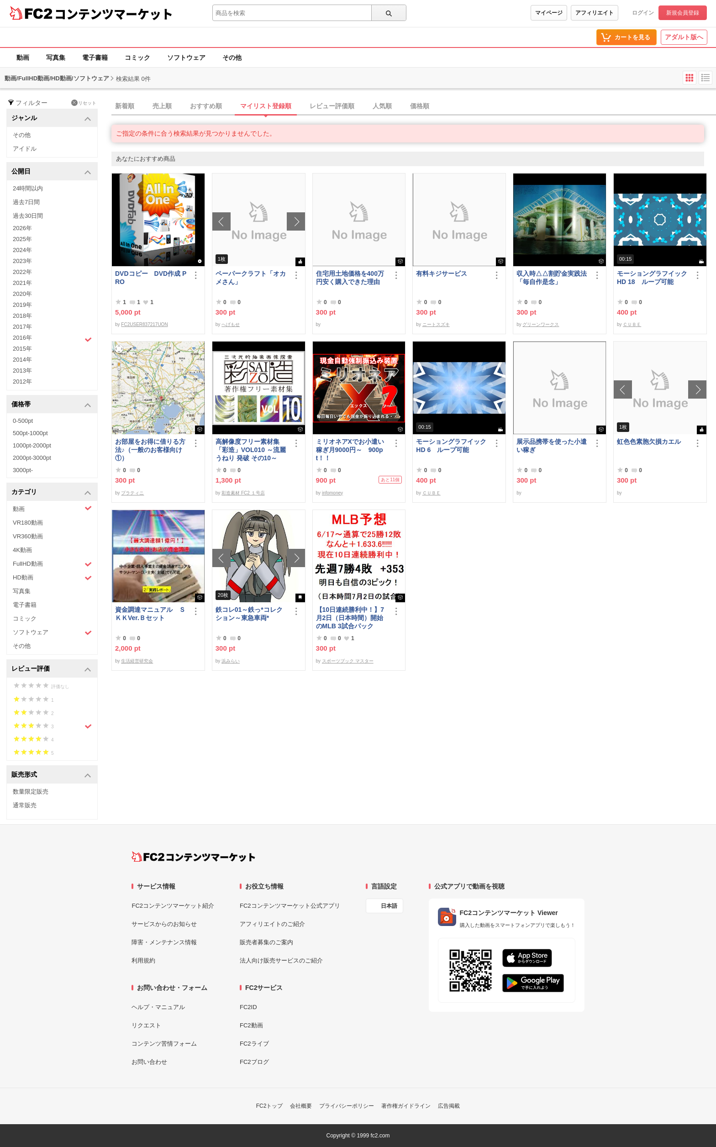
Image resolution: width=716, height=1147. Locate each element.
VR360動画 (28, 536)
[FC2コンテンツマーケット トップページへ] (193, 856)
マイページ (549, 13)
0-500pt (23, 420)
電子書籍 (95, 57)
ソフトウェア (186, 57)
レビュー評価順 (332, 106)
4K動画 (22, 550)
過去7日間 (26, 202)
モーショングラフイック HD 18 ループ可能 (653, 277)
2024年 (22, 250)
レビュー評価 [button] (51, 669)
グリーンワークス (540, 324)
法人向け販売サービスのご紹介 (281, 960)
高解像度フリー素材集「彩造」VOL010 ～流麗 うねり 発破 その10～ (251, 450)
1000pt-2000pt (32, 445)
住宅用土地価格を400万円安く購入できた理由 (350, 277)
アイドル (25, 148)
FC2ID (248, 1007)
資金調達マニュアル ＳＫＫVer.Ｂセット (150, 613)
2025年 (22, 239)
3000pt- (23, 470)
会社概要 (301, 1106)
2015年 (22, 348)
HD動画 (52, 578)
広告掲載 (449, 1106)
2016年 (52, 338)
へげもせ (230, 324)
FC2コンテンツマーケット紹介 (173, 905)
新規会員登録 (682, 13)
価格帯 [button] (51, 404)
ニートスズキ (436, 324)
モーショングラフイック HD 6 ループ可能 (452, 445)
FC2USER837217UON (144, 324)
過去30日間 (28, 215)
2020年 (22, 293)
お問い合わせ (149, 1061)
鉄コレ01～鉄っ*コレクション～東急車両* (249, 613)
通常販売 (25, 805)
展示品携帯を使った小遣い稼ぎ (551, 445)
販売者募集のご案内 (266, 942)
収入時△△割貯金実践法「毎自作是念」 (551, 277)
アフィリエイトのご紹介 (272, 924)
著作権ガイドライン (406, 1106)
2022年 (22, 271)
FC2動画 (251, 1025)
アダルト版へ (684, 37)
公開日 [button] (51, 172)
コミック (137, 57)
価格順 (419, 106)
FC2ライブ (254, 1043)
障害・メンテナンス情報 (164, 942)
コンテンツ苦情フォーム (164, 1043)
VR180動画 (28, 522)
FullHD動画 (52, 564)
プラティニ (132, 492)
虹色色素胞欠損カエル (649, 441)
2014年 (22, 359)
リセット (83, 103)
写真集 (55, 57)
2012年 (22, 381)
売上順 (162, 106)
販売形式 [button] (51, 775)
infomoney (332, 492)
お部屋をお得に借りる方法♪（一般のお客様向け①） (150, 450)
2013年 (22, 370)
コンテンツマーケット (113, 13)
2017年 (22, 326)
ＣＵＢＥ (632, 324)
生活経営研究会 (137, 660)
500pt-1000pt (30, 433)
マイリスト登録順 (265, 106)
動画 (22, 57)
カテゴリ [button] (51, 492)
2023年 (22, 261)
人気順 (382, 106)
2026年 (22, 228)
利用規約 (143, 960)
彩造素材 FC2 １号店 (242, 492)
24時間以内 (28, 188)
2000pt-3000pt (32, 457)
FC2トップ (269, 1106)
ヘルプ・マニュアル (158, 1007)
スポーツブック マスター (348, 660)
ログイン (643, 13)
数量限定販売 (30, 791)
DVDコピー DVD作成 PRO (150, 277)
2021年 (22, 282)
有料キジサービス (441, 273)
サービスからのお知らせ (164, 924)
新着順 (124, 106)
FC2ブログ (254, 1061)
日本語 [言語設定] (389, 906)
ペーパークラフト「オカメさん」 (251, 277)
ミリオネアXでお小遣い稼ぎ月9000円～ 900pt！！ (350, 450)
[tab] (413, 106)
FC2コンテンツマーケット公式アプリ (290, 905)
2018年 (22, 315)
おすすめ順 (206, 106)
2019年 (22, 304)
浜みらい (230, 660)
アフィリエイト (594, 13)
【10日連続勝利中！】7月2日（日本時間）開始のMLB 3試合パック (350, 618)
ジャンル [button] (51, 118)
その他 (232, 57)
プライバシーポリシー (346, 1106)
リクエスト (146, 1025)
